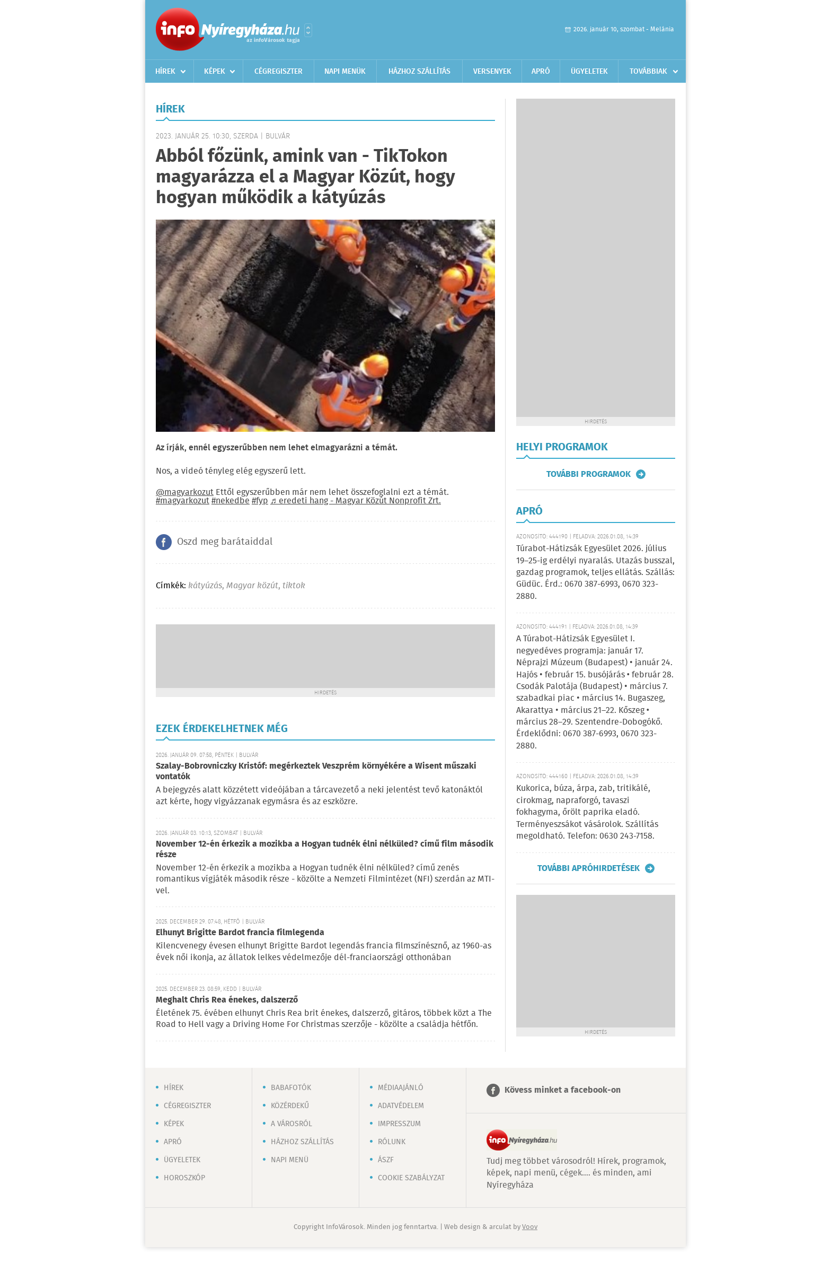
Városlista (308, 30)
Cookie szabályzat (411, 1178)
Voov (529, 1227)
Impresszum (399, 1124)
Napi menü (289, 1160)
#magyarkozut (182, 501)
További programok (588, 474)
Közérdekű (290, 1106)
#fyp (260, 501)
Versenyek (492, 71)
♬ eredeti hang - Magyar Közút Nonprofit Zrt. (355, 501)
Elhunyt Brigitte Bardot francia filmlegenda (240, 932)
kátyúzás (205, 586)
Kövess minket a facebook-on (563, 1090)
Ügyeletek (589, 71)
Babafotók (291, 1088)
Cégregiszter (278, 71)
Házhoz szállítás (419, 71)
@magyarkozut (185, 492)
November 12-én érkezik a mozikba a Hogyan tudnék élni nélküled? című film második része (324, 849)
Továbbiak (648, 71)
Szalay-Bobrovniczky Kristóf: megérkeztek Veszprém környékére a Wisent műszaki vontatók (316, 771)
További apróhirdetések (588, 868)
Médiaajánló (400, 1088)
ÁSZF (386, 1160)
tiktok (293, 586)
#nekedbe (230, 501)
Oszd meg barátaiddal (224, 542)
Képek (214, 71)
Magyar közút (252, 586)
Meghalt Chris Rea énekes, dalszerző (227, 1000)
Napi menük (345, 71)
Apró (541, 71)
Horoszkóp (184, 1178)
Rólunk (391, 1142)
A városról (291, 1124)
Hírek (165, 71)
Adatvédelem (401, 1106)
